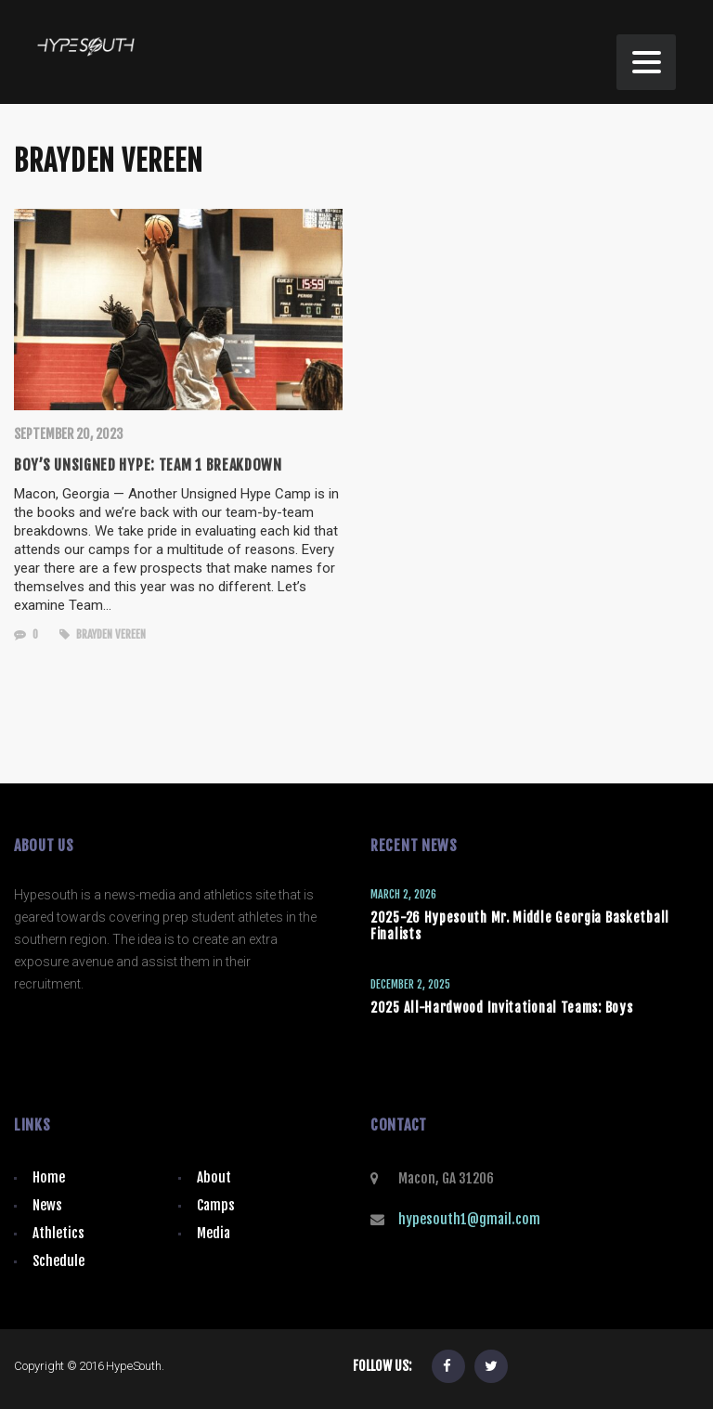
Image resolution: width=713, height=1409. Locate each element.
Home (48, 1177)
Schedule (58, 1261)
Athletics (58, 1233)
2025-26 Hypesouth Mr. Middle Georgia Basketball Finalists (519, 926)
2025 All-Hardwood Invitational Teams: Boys (501, 1007)
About (214, 1177)
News (47, 1205)
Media (213, 1233)
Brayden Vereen (102, 634)
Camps (216, 1205)
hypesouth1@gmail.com (469, 1219)
